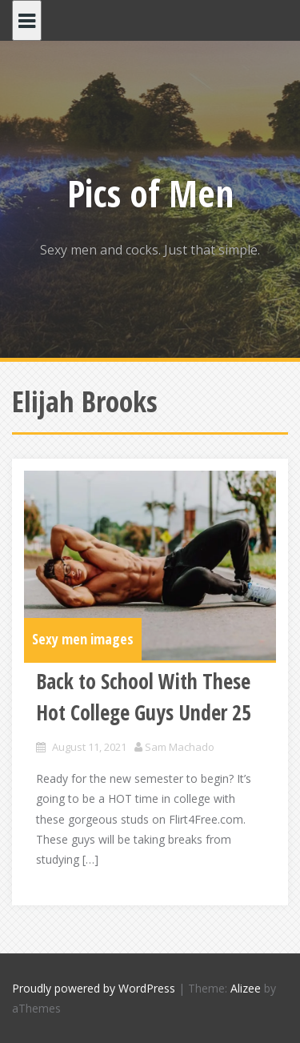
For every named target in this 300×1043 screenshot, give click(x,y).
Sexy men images (83, 638)
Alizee (245, 988)
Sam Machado (179, 747)
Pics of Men (150, 193)
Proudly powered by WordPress (93, 988)
